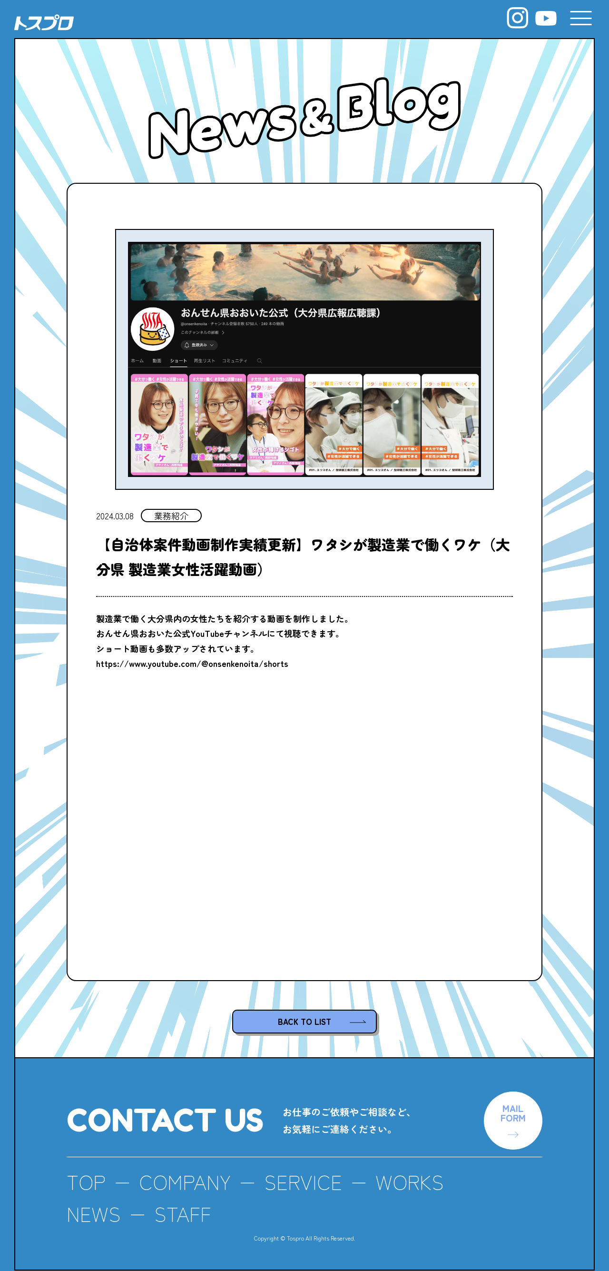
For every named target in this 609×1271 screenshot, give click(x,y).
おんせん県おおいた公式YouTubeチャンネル (181, 633)
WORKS (409, 1181)
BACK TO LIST (304, 1021)
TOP (86, 1181)
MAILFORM (513, 1112)
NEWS (94, 1213)
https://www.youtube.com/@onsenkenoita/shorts (192, 663)
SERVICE (303, 1181)
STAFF (182, 1213)
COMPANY (185, 1181)
